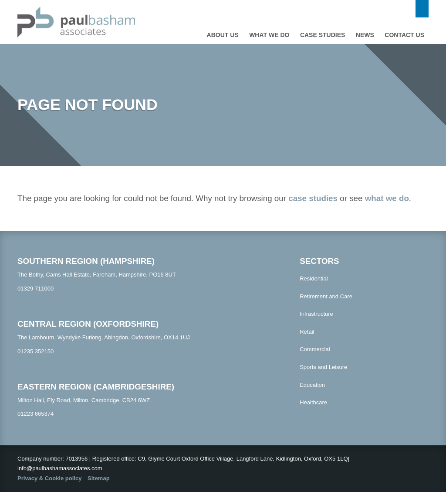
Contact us (404, 34)
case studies (313, 198)
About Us (223, 34)
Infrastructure (316, 314)
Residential (314, 278)
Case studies (322, 34)
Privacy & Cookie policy (49, 478)
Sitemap (99, 478)
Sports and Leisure (323, 367)
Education (312, 385)
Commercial (315, 349)
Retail (307, 331)
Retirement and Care (326, 296)
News (365, 34)
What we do (269, 34)
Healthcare (313, 402)
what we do (387, 198)
